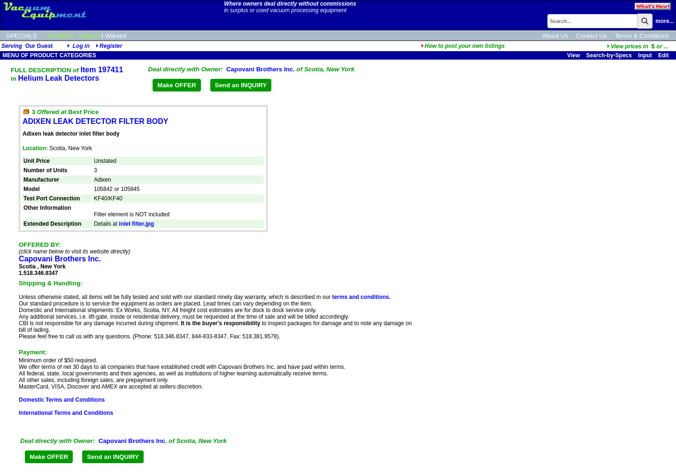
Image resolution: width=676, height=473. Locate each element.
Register (111, 46)
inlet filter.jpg (136, 224)
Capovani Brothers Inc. (260, 69)
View (573, 55)
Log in (81, 46)
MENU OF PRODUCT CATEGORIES (48, 55)
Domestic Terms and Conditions (62, 400)
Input (645, 55)
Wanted (115, 35)
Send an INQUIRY (241, 85)
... (637, 46)
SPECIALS (21, 35)
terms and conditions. (361, 297)
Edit (664, 55)
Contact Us (591, 35)
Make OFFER (176, 85)
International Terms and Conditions (66, 413)
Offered (89, 35)
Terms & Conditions (642, 35)
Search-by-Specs (609, 55)
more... (664, 21)
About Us (555, 35)
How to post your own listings (463, 46)
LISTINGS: (60, 35)
